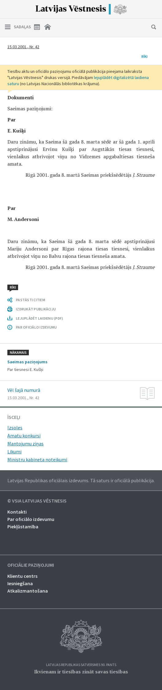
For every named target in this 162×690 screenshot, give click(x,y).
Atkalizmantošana (27, 591)
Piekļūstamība (22, 526)
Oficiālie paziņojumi (30, 565)
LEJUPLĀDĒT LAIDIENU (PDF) (39, 318)
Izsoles (14, 427)
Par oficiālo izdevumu (30, 519)
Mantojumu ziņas (25, 443)
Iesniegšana (20, 583)
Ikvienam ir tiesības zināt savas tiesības (81, 671)
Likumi (14, 451)
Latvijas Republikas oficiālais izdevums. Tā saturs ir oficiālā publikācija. (81, 480)
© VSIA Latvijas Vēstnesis (37, 501)
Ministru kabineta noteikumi (37, 459)
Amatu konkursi (23, 435)
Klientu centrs (22, 576)
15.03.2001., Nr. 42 (23, 46)
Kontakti (17, 512)
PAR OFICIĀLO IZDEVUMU (36, 327)
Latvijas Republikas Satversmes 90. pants (81, 665)
